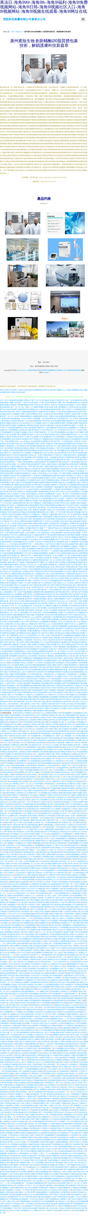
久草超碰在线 (19, 1085)
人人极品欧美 (20, 948)
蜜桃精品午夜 (65, 893)
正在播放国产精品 (68, 841)
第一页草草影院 (76, 603)
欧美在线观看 (75, 882)
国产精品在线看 (73, 797)
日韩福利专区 (52, 631)
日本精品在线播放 (13, 622)
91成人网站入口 (39, 984)
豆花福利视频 (49, 576)
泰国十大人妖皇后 (72, 1005)
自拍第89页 (74, 1096)
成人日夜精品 (28, 1096)
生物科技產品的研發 (35, 370)
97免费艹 (8, 551)
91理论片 (47, 574)
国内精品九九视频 (51, 939)
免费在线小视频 (38, 471)
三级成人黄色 (62, 952)
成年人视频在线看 (43, 905)
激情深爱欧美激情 (13, 546)
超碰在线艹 (63, 507)
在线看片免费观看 (32, 752)
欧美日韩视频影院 (17, 1057)
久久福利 (39, 564)
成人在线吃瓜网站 (62, 578)
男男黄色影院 (9, 800)
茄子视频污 (80, 432)
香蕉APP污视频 (37, 528)
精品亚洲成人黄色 (40, 1064)
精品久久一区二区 (42, 932)
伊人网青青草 (22, 498)
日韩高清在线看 (27, 1158)
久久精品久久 (74, 868)
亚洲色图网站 (13, 656)
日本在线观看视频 (72, 857)
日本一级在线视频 (9, 489)
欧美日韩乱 (83, 558)
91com (63, 583)
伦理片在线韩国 (66, 984)
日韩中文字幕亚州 (26, 891)
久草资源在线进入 (49, 784)
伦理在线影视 (26, 574)
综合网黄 (62, 562)
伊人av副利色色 (79, 861)
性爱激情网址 (40, 1037)
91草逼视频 (47, 660)
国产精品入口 (73, 1160)
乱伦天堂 (57, 640)
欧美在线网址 (14, 1165)
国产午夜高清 (36, 571)
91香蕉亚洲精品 (10, 548)
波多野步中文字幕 (52, 594)
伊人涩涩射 (25, 517)
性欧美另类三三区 (12, 1137)
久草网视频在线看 (21, 505)
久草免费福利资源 (12, 758)
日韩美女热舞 (11, 943)
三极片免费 (40, 747)
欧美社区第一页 (38, 612)
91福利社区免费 (19, 1055)
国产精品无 (78, 1190)
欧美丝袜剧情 (47, 761)
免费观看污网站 (38, 592)
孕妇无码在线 (28, 647)
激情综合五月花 (63, 1053)
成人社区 (30, 889)
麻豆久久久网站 (81, 1080)
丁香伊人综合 (59, 845)
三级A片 (23, 622)
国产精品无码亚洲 (10, 558)
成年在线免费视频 (40, 804)
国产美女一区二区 (66, 861)
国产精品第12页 (81, 571)
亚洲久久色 (19, 955)
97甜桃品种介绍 (5, 590)
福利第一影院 (68, 1190)
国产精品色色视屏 (30, 464)
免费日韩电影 (66, 446)
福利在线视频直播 (13, 418)
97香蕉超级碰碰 (30, 562)
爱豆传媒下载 (10, 642)
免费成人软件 (37, 539)
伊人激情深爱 (43, 1133)
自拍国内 (52, 1076)
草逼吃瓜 (11, 1126)
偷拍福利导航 (65, 1119)
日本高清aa (61, 907)
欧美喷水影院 (73, 464)
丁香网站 (83, 774)
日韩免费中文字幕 (35, 1053)
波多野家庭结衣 (12, 973)
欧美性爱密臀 (70, 596)
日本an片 (11, 893)
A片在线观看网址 (82, 752)
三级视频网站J (18, 640)
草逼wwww (46, 624)
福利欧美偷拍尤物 (57, 1032)
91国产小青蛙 (81, 482)
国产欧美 (9, 491)
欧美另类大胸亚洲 (66, 877)
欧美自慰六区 (16, 1156)
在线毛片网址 (45, 900)
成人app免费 (7, 1055)
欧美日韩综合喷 (80, 763)
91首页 (74, 802)
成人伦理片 (50, 1037)
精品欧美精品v (73, 626)
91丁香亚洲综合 (58, 761)
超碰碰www (49, 1197)
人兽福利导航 (8, 624)
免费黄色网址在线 (42, 512)
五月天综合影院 (24, 756)
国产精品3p (42, 601)
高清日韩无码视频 (14, 514)
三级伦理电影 (25, 758)
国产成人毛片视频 (7, 809)
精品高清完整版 (59, 752)
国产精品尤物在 (72, 510)
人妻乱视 (14, 453)
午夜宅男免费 (8, 448)
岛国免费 (21, 544)
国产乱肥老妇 (83, 592)
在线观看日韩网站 (15, 1023)
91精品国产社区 (77, 594)
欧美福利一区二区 (15, 898)
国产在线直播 (65, 580)
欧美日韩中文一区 (13, 478)
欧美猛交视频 (18, 450)
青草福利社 (44, 994)
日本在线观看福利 (34, 761)
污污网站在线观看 (65, 1041)
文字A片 (35, 813)
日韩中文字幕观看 (57, 405)
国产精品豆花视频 (42, 914)
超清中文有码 (65, 1035)
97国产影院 (52, 1096)
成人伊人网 (18, 822)
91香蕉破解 (64, 927)
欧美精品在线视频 (40, 946)
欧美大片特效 (20, 1119)
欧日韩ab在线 (66, 852)
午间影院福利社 (39, 779)
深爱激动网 (24, 884)
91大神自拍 (71, 407)
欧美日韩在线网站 (46, 978)
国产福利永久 (45, 405)
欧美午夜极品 (6, 423)
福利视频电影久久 (21, 578)
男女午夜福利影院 (29, 628)
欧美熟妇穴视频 (17, 576)
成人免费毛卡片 (72, 1137)
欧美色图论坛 (5, 466)
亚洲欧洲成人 (69, 441)
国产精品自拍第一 (49, 827)
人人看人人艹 (43, 1153)
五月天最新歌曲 (37, 1092)
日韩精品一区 (42, 957)
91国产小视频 (40, 619)
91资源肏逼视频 (72, 820)
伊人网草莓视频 (21, 966)
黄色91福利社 (69, 658)
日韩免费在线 (16, 991)
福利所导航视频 (48, 564)
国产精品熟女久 (19, 831)
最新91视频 (77, 793)
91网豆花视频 (66, 473)
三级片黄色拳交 (43, 774)
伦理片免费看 (14, 946)
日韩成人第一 (48, 943)
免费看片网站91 (82, 850)
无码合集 (20, 962)
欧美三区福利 (57, 1012)
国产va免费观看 (46, 494)
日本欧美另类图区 (66, 909)
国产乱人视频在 (34, 772)
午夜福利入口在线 (72, 939)
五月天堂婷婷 (28, 793)
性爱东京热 (70, 512)
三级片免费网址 (8, 843)
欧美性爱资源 (36, 1108)
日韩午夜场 (4, 574)
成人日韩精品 (43, 631)
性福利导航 (26, 1108)
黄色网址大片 (66, 923)
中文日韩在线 (54, 1119)
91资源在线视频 (7, 553)
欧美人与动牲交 (68, 825)
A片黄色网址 (72, 1064)
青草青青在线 (41, 852)
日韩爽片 (65, 729)
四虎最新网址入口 (24, 857)
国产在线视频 (33, 553)
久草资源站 (75, 1119)
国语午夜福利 (67, 875)
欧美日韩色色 (27, 754)
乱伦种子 (53, 400)
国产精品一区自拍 (31, 580)
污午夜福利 (63, 1160)
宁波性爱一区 (42, 898)
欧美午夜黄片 (20, 717)
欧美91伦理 (28, 955)
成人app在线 (55, 453)
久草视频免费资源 (29, 1044)
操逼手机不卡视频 (80, 1133)
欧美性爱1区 (57, 763)
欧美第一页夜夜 (48, 416)
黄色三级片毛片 (27, 503)
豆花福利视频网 (73, 843)
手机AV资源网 (32, 1025)
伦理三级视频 (45, 911)
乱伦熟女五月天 (81, 416)
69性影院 (56, 439)
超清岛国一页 (42, 895)
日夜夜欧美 (68, 501)
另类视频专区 (31, 948)
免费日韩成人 (14, 891)
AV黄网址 (58, 1039)
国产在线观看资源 (68, 457)
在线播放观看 (70, 562)
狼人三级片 (22, 672)
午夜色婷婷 (23, 816)
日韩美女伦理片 (70, 1128)
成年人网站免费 (78, 585)
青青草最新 (7, 957)
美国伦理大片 (61, 400)
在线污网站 (33, 781)
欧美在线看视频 (6, 1080)
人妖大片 (22, 635)
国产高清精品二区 (52, 412)
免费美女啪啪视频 (45, 1178)
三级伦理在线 (26, 1208)
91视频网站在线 (47, 439)
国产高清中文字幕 (14, 1115)
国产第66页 (50, 544)
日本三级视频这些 (24, 1071)
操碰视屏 (39, 446)
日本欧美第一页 (40, 610)
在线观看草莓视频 (7, 1076)
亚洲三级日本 (36, 847)
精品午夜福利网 (67, 617)
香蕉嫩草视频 (72, 921)
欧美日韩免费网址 (27, 727)
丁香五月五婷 (31, 1099)
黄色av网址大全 (5, 453)
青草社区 (76, 1041)
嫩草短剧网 (67, 1039)
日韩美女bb (18, 1003)
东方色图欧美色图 (7, 740)
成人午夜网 (63, 455)
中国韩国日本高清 (47, 441)
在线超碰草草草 (63, 768)
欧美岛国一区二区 (48, 560)
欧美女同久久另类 (42, 1115)
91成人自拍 (24, 786)
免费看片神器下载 (52, 998)
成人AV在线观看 (31, 656)
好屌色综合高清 (81, 847)
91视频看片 (58, 978)
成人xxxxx (65, 601)
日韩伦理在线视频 (32, 1083)
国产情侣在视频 (60, 1137)
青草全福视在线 (74, 487)
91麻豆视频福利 (63, 1101)
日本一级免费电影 (73, 1094)
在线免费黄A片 (72, 428)
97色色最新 (36, 857)
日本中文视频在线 (59, 587)
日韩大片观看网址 (36, 487)
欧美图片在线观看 (10, 405)
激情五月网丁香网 (53, 754)
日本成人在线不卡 (34, 870)
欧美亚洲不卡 (36, 1130)
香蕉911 (10, 414)
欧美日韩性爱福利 (57, 574)
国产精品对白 (47, 1151)
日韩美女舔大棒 (63, 936)
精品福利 (5, 606)
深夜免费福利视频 (65, 1146)
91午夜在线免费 (50, 535)
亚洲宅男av (82, 838)
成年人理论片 (73, 1067)
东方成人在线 (56, 498)
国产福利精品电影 (56, 975)
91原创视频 (19, 633)
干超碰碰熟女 (16, 1206)
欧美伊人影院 (54, 491)
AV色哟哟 (46, 537)
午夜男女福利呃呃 (18, 957)
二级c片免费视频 (57, 1048)
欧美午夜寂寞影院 (49, 519)
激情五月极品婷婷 (19, 409)
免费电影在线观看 (51, 482)
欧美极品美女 (48, 955)
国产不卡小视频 (37, 537)
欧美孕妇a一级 (25, 1092)
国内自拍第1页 (34, 1005)
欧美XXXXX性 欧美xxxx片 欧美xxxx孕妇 (48, 1190)
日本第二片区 (73, 651)
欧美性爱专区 (26, 1051)
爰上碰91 (76, 656)
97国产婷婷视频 (54, 738)
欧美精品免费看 (51, 863)
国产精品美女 (62, 827)
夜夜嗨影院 (41, 1101)
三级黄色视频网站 (62, 1140)
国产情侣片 (7, 658)
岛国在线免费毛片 (51, 973)
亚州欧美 (54, 886)
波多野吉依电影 (10, 464)
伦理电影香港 (48, 542)
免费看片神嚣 (36, 930)
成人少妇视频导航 (69, 482)
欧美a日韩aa (60, 946)
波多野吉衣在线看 (76, 768)
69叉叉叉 (3, 663)
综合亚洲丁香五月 (77, 996)
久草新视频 (64, 1110)
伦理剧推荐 (70, 587)
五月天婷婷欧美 (30, 480)
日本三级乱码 (6, 852)
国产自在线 (80, 542)
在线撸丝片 (54, 485)
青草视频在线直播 (58, 1030)
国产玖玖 (77, 644)
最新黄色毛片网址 (11, 1167)
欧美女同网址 (71, 740)
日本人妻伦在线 (24, 987)
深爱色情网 (58, 806)
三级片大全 (60, 779)
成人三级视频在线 (37, 574)
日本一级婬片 (25, 407)
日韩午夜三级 (82, 1185)
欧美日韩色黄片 (77, 443)
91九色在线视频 (13, 587)
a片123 (47, 580)
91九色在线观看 (78, 608)
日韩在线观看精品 (69, 548)
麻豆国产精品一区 (77, 989)
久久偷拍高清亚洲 (37, 535)
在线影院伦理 (38, 831)
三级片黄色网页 (8, 1119)
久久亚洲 (60, 1023)
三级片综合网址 (18, 1048)
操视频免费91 (82, 455)
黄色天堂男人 (72, 455)
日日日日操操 (39, 1160)
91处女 (14, 498)
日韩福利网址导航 (65, 594)
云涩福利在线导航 (68, 496)
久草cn (55, 1151)
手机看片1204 (25, 478)
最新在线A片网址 (26, 519)
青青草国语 (31, 742)
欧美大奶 (29, 717)
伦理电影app (14, 1135)
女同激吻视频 (45, 475)
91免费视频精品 (37, 658)
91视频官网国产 (25, 546)
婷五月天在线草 (22, 1005)
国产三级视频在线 (25, 658)
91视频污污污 (62, 612)
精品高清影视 (83, 921)
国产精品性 (45, 400)
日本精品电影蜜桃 (65, 1151)
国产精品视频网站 (65, 713)
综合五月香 (47, 453)
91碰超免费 (4, 656)
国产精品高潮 (56, 905)
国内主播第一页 (78, 533)
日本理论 (11, 619)
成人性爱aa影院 (56, 443)
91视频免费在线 (19, 651)
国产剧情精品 (31, 409)
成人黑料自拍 (57, 567)
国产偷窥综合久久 (43, 948)
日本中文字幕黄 (71, 829)
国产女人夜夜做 (43, 583)
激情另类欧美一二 (43, 590)
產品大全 (19, 32)
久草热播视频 (47, 736)
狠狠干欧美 (39, 526)
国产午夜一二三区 (58, 820)
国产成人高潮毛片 (38, 1199)
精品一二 (71, 943)
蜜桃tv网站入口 (40, 544)
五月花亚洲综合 (31, 507)
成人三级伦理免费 (42, 409)
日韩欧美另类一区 (21, 893)
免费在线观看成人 (35, 1046)
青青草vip (44, 936)
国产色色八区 (11, 1000)
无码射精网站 (5, 482)
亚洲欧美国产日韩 (21, 669)
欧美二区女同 (62, 631)
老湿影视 (37, 1140)
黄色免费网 (59, 770)
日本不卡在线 (14, 1210)
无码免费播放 (6, 984)
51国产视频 (18, 1044)
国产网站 (65, 487)
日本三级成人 (70, 761)
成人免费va (29, 790)
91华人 (67, 466)
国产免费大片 (83, 651)
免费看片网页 (80, 834)
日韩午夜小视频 (66, 1156)
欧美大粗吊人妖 (74, 622)
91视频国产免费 (26, 1137)
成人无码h (41, 863)
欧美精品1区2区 (65, 747)
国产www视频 (44, 606)
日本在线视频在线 (24, 939)
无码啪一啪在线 (58, 971)
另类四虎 (8, 437)
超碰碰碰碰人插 (38, 843)
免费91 (58, 471)
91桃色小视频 (51, 665)
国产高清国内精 (44, 733)
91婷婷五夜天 (24, 1135)
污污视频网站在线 (24, 1146)
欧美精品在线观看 (69, 978)
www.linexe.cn (22, 370)
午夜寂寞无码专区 (22, 1149)
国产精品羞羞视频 (44, 763)
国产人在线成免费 (9, 428)
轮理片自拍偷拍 (59, 576)
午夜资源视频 (64, 1174)
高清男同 (29, 672)
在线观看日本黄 (5, 555)
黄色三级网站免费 (48, 854)
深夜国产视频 (26, 653)
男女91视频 (59, 569)
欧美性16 (63, 503)
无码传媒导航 (16, 571)
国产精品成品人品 (50, 1092)
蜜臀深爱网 (12, 761)
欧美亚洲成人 (66, 802)
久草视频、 (4, 1135)
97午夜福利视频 (74, 462)
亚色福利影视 (43, 893)
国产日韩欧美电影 (46, 455)
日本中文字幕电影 (60, 959)
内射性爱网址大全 (26, 612)
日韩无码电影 (81, 1060)
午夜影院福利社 (5, 1048)
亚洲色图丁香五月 (64, 804)
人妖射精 (21, 430)
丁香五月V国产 (28, 576)
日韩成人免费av (51, 950)
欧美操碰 (82, 626)
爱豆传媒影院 (71, 1185)
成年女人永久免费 (49, 1053)
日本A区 (72, 1051)
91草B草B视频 (40, 448)
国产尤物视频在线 (67, 635)
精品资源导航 (13, 752)
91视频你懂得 (17, 503)
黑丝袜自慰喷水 (24, 608)
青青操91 (31, 663)
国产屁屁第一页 (5, 560)
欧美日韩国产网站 (63, 1183)
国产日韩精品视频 (54, 788)
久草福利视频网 (5, 432)
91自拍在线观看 (15, 421)
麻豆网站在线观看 (74, 535)
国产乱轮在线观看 (67, 738)
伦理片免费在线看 (26, 1014)
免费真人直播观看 (15, 1096)
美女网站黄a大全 (65, 1153)
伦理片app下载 (20, 443)
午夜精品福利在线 (76, 1174)
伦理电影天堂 (52, 749)
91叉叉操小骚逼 (19, 624)
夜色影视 (25, 911)
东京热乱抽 (41, 731)
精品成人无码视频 (16, 628)
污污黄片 (78, 786)
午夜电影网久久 (10, 446)
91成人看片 (46, 1108)
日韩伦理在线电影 (78, 1089)
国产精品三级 (31, 996)
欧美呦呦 (9, 1041)
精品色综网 (71, 950)
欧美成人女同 (70, 1083)
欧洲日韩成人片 (56, 902)
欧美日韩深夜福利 (71, 779)
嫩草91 (41, 825)
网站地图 (22, 392)
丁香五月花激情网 (80, 560)
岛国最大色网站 (70, 633)
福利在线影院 (33, 1117)
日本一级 (16, 592)
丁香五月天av (37, 640)
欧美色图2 (75, 866)
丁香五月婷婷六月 (55, 966)
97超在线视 (54, 626)
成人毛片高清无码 (65, 1069)
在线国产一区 (64, 1121)
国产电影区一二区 (32, 850)
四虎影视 (5, 480)
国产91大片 (38, 1087)
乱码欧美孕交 (54, 507)
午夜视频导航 (36, 736)
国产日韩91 (83, 430)
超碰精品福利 (32, 1133)
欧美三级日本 (51, 578)
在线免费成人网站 (26, 946)
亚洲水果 (38, 1012)
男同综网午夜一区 (66, 727)
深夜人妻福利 (32, 875)
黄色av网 (48, 548)
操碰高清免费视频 (52, 469)
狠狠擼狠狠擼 (41, 665)
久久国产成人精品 (37, 530)
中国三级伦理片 (15, 964)
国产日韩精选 (5, 724)
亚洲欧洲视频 (68, 1046)
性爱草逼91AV (27, 560)
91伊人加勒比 (22, 548)
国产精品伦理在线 (71, 845)
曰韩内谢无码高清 (71, 1044)
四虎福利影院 (44, 1188)
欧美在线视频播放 (50, 612)
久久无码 (10, 647)
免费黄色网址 (50, 628)
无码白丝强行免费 (51, 615)
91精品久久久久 (30, 895)
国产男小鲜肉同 (78, 453)
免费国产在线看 (82, 569)
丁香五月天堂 (26, 402)
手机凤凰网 (41, 968)
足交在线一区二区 (9, 818)
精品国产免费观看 (33, 521)
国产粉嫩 (53, 606)
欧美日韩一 (78, 745)
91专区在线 (30, 526)
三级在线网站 (38, 1019)
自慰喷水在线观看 (11, 909)
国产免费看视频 (38, 567)
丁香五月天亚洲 (63, 622)
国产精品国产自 (82, 715)
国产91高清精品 (59, 418)
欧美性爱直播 (11, 941)
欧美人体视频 (40, 727)
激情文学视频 (37, 1071)
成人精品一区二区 (70, 459)
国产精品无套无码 (66, 585)
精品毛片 (79, 574)
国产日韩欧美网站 (68, 567)
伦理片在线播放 (19, 1083)
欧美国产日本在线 (77, 1206)
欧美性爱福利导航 (63, 731)
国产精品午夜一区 (49, 430)
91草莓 (47, 644)
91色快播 (33, 478)
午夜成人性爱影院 (65, 1208)
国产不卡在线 (25, 437)
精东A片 (24, 870)
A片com (42, 642)
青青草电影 (41, 877)
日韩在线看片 (78, 1124)
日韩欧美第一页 (75, 1071)
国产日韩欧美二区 (11, 873)
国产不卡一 (38, 955)
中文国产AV (45, 964)
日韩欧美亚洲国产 (51, 713)
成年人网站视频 (18, 610)
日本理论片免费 (58, 786)
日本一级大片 (5, 400)
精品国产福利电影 (46, 1185)
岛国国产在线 (68, 624)
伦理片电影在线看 (72, 907)
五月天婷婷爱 (26, 537)
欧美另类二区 (45, 1069)
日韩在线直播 (70, 847)
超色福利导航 (51, 731)
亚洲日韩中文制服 (11, 1110)
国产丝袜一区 (82, 450)
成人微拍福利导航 (8, 669)
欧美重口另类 (14, 1092)
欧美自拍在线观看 (18, 765)
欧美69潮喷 (11, 443)
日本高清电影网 (25, 482)
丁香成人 (80, 1048)
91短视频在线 (48, 663)
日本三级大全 (31, 564)
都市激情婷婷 (47, 496)
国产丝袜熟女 (68, 1130)
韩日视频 (10, 533)
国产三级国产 (48, 526)
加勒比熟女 (50, 425)
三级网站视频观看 (61, 1142)
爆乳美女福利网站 (68, 1007)
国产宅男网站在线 (77, 1003)
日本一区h (22, 1167)
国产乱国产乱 (71, 1037)
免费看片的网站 (42, 720)
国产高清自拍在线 (12, 859)
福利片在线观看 (81, 407)
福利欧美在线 (79, 615)
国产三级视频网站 (12, 820)
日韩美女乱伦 (9, 806)
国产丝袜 (72, 1199)
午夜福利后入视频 (45, 795)
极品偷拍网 (64, 1108)
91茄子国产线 (22, 905)
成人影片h (66, 494)
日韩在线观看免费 (43, 1048)
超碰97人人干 (22, 829)
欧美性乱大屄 (43, 781)
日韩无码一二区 (61, 957)
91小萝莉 (28, 843)
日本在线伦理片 (81, 825)
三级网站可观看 (44, 1057)
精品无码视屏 (33, 1178)
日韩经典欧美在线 (43, 1055)
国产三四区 (19, 770)
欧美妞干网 (29, 1160)
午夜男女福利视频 (27, 879)
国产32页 (47, 1169)
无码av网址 (33, 795)
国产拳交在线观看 (11, 781)
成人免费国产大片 (61, 555)
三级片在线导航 (24, 973)
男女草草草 (32, 1192)
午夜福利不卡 (13, 959)
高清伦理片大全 (64, 962)
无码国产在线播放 (18, 1121)
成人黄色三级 (60, 1037)
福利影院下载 (74, 1053)
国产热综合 (11, 505)
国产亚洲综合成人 (55, 1172)
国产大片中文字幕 (78, 501)
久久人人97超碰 (56, 1046)
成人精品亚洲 (56, 802)
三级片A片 (71, 1087)
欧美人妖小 (18, 968)
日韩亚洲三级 (13, 736)
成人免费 (56, 542)
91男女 (69, 453)
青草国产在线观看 (12, 1078)
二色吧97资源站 (48, 466)
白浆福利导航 (78, 811)
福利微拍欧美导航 (80, 877)
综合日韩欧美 (16, 439)
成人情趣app (26, 921)
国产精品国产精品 (6, 850)
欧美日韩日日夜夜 (29, 774)
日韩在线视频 (47, 1030)
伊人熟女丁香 (49, 1149)
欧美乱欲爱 (53, 1204)
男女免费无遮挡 (82, 806)
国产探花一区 (70, 724)
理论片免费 (63, 1067)
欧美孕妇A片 (56, 811)
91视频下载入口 (34, 829)
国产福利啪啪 (48, 480)
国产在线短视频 (66, 640)
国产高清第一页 (20, 583)
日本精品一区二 (39, 822)
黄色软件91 (65, 517)
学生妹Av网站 (48, 407)
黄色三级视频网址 (64, 925)
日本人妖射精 (59, 530)
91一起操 (54, 1057)
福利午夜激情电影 (7, 717)
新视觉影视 (60, 519)
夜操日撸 (57, 1158)
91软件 (84, 831)
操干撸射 (12, 1005)
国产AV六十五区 (52, 1146)
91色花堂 (21, 994)
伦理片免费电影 (79, 987)
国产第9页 (66, 564)
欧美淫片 (29, 1181)
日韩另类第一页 (69, 1016)
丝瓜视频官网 (35, 1000)
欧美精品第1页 (54, 1133)
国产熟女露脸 (67, 811)
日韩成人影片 (51, 510)
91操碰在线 (41, 412)
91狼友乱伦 (46, 1130)
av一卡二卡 (47, 786)
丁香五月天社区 (74, 1142)
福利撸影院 (41, 478)
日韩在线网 (80, 526)
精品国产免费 (68, 932)
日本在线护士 (72, 507)
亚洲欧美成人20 (21, 763)
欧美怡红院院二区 (79, 437)
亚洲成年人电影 (77, 1014)
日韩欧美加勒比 (76, 962)
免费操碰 (52, 868)
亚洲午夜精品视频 (56, 571)
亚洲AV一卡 (47, 551)
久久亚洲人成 (23, 494)
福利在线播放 (25, 975)
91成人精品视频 (60, 416)
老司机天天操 (73, 790)
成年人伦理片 (46, 635)
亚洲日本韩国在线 (26, 1030)
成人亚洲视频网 (13, 779)
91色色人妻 (37, 496)
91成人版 (32, 1076)
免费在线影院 (29, 610)
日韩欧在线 (8, 866)
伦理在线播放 (83, 418)
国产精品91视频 (28, 615)
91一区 (24, 619)
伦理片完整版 (44, 505)
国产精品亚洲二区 (71, 900)
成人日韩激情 (23, 1053)
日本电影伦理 (26, 571)
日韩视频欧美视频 (29, 927)
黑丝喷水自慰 (81, 918)
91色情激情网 (36, 441)
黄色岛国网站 (10, 441)
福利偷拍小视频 (7, 402)
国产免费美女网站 (77, 886)
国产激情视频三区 (26, 596)
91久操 (27, 489)
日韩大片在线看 (12, 494)
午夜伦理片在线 (19, 777)
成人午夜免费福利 (12, 1199)
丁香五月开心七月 (14, 914)
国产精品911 (4, 877)
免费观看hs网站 (72, 1030)
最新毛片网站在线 (56, 914)
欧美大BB (40, 480)
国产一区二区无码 (14, 930)
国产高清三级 (79, 1172)
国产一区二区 (15, 407)
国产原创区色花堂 (60, 428)
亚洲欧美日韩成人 (32, 1176)
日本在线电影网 (48, 870)
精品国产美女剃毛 (39, 425)
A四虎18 (34, 724)
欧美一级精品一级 (63, 765)
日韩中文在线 (5, 457)
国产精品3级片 (10, 412)
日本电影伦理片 (53, 523)
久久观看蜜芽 (34, 884)
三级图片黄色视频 (76, 1055)
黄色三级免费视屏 (20, 1039)
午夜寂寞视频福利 (61, 1135)
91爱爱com (17, 517)
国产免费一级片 (60, 402)
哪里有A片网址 (80, 583)
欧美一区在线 (13, 480)
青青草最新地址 (16, 813)
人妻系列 (81, 469)
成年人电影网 (67, 898)
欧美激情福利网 (27, 660)
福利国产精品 (17, 927)
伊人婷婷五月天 (27, 740)
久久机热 (56, 455)
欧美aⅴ (73, 731)
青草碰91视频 (30, 1174)
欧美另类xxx (10, 1142)
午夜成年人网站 (25, 644)
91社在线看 (72, 606)
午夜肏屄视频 (68, 914)
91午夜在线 (29, 651)
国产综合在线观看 (48, 402)
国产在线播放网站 (6, 501)
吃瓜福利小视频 (50, 471)
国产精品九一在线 (43, 1044)
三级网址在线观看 (80, 914)
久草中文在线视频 (76, 772)
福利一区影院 (35, 1135)
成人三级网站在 (42, 514)
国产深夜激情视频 (33, 936)
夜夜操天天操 (14, 1030)
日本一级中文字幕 (22, 1151)
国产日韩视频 (23, 959)
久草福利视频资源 (38, 1121)
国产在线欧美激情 (61, 1197)
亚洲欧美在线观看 (21, 473)
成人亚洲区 (56, 503)
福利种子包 (61, 1076)
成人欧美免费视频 (53, 1181)
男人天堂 (41, 580)
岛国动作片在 (26, 551)
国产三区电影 (18, 626)
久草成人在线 (33, 971)
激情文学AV (16, 1103)
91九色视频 (34, 437)
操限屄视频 (80, 873)
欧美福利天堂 (13, 939)
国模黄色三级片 (50, 907)
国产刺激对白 (56, 667)
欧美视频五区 (16, 1108)
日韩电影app (18, 982)
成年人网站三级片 (9, 1201)
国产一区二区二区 (10, 416)
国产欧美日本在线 (61, 1149)
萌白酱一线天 (8, 601)
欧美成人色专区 (13, 884)
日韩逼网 (23, 434)
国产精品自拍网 (78, 777)
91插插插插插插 (17, 768)
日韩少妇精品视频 (49, 756)
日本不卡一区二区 (32, 1185)
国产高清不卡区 (12, 720)
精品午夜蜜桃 (64, 1055)
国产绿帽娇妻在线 (27, 923)
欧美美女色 (77, 879)
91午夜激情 (77, 984)
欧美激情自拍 (46, 811)
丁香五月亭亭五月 (17, 749)
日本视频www (16, 834)
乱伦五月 (34, 608)
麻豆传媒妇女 (57, 1124)
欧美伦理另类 (46, 667)
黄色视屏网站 (37, 519)
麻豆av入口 (41, 768)
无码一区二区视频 (66, 968)
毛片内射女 (33, 590)
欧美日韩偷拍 (48, 959)
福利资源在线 (65, 439)
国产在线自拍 (21, 1067)
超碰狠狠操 (31, 747)
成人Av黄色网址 (38, 729)
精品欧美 (21, 656)
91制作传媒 (64, 521)
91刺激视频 (35, 653)
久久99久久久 (56, 1117)
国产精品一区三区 (19, 742)
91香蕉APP (27, 400)
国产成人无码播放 (44, 1067)
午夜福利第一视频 (63, 742)
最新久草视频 (77, 795)
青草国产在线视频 (66, 423)
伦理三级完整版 (43, 777)
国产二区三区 (36, 400)
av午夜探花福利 (69, 574)
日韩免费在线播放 (81, 1078)
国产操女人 (74, 517)
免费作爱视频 (47, 930)
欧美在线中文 (61, 891)
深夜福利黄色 (63, 717)
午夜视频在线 (65, 754)
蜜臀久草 (34, 820)
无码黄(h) (68, 1032)
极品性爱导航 (55, 475)
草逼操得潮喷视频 (26, 1089)
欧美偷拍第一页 (25, 1199)
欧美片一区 (21, 1190)
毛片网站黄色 (13, 672)
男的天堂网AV (61, 510)
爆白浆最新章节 (55, 841)
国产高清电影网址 (55, 994)
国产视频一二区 (10, 1117)
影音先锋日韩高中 (35, 943)
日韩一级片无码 (8, 948)
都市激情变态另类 (48, 569)
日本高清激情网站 (65, 859)
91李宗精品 (15, 608)
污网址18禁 (78, 658)
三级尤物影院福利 (65, 836)
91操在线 (63, 1087)
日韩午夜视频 (21, 788)
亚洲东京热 (16, 437)
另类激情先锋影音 (39, 1103)
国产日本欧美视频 (11, 987)
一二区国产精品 (16, 877)
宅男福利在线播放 (39, 596)
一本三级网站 (40, 991)
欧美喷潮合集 (62, 784)
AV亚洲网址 (83, 505)
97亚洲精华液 (78, 409)
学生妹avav (68, 530)
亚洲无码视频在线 (18, 542)
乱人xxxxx (31, 617)
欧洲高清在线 (39, 790)
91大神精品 (69, 437)
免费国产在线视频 (29, 898)
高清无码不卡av (38, 713)
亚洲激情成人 (66, 809)
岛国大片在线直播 (24, 811)
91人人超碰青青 (79, 624)
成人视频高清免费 (14, 574)
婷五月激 (78, 1112)
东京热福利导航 (63, 1071)
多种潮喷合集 (53, 1165)
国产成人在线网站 (24, 453)
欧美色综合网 (77, 412)
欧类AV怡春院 (28, 984)
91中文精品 (61, 950)
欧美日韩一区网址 (34, 854)
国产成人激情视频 (70, 485)
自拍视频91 (25, 459)
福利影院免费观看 (29, 877)
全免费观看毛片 (8, 1012)
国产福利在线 (48, 446)
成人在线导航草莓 (53, 852)
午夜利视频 (63, 921)
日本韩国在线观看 (29, 1101)
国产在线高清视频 (51, 1160)
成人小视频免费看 (47, 829)
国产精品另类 (48, 658)
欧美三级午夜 (74, 863)
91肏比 (11, 626)
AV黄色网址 (8, 1105)
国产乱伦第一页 (76, 1035)
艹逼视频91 (19, 1012)
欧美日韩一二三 (8, 955)
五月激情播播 (45, 987)
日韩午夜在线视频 (65, 889)
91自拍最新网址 (75, 439)
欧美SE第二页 (23, 590)
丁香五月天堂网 (77, 765)
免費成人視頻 (14, 1073)
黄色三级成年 (16, 537)
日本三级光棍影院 (58, 437)
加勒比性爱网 (54, 423)
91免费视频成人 (68, 834)
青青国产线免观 (27, 1156)
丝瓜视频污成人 (55, 644)
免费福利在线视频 (31, 989)
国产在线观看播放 (29, 925)
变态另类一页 (70, 873)
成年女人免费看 (56, 1060)
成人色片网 (39, 962)
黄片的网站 (68, 800)
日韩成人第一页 (33, 455)
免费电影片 (38, 503)
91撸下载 (29, 831)
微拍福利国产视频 (34, 428)
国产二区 (48, 909)
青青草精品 (10, 1192)
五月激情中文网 (30, 1048)
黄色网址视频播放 (49, 539)
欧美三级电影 (41, 628)
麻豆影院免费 (67, 637)
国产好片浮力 (20, 489)
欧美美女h (16, 727)
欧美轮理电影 (16, 916)
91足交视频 (4, 891)
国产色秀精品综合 (71, 971)
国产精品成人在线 (37, 489)
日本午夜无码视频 (32, 900)
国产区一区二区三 (26, 784)
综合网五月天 (61, 478)
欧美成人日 (16, 841)
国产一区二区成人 (17, 861)
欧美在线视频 (31, 512)
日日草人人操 (49, 838)
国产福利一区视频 (71, 946)
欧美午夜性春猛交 (12, 836)
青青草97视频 (39, 950)
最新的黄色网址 (19, 900)
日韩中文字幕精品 (66, 781)
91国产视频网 (16, 560)
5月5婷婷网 (45, 772)
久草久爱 (72, 1062)
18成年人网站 (15, 482)
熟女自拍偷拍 (69, 544)
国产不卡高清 (44, 521)
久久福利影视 (8, 980)
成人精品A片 (61, 854)
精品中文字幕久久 (56, 777)
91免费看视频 (57, 617)
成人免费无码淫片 (49, 1206)
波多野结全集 (57, 1178)
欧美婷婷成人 (22, 1117)
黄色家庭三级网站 (41, 1126)
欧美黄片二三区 (74, 1197)
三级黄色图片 (47, 617)
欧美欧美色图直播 (7, 772)
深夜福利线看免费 (37, 907)
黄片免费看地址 (44, 1117)
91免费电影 (53, 1126)
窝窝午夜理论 (28, 594)
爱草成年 (61, 873)
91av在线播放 (54, 521)
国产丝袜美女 (21, 446)
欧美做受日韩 (41, 450)
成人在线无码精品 (28, 934)
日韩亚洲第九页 (61, 818)
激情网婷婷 (14, 635)
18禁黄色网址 (54, 1192)
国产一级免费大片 (68, 498)
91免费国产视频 (18, 989)
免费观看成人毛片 (70, 1115)
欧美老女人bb (46, 473)
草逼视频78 (78, 512)
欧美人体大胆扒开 (51, 836)
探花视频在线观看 (52, 984)
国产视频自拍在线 (29, 1010)
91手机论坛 (37, 647)
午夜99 (68, 599)
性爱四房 (55, 1067)
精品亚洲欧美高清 (17, 1188)
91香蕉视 (3, 418)
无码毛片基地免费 (29, 968)
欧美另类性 (18, 804)
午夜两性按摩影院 (14, 1128)
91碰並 (65, 1062)
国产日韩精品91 (35, 439)
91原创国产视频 (22, 469)
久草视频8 (28, 528)
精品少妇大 (4, 1096)
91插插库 (67, 414)
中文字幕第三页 (78, 475)
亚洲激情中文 (14, 722)
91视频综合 (19, 843)
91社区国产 (17, 402)
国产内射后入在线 (30, 626)
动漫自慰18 (42, 875)
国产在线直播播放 (32, 994)
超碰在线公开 (72, 612)
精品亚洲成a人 (79, 617)
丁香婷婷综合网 (10, 847)
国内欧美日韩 (20, 806)
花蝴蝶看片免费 (18, 414)
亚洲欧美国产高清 (57, 916)
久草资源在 (22, 564)
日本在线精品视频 (28, 914)
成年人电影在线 (39, 740)
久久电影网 (32, 720)
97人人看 (15, 658)
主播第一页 (53, 512)
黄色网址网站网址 (43, 626)
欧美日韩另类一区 (71, 1073)
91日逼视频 (75, 599)
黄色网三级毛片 (48, 637)
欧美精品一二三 (24, 1169)
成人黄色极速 (26, 1206)
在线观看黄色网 (60, 656)
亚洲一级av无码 (75, 1162)
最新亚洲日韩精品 (19, 512)
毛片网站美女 (72, 649)
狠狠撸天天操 (38, 770)
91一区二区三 (76, 1183)
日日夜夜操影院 (69, 1012)
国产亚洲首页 (64, 822)
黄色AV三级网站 (34, 1039)
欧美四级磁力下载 (73, 1000)
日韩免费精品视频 (59, 653)
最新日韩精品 (52, 464)
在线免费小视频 (57, 551)
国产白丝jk (67, 777)
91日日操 (28, 729)
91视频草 (13, 745)
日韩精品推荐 (20, 580)
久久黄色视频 (53, 1153)
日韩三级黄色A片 (19, 491)
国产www (37, 635)
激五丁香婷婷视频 (69, 966)
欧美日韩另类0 (60, 466)
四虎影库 (12, 889)
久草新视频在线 (44, 1025)
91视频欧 (25, 1128)
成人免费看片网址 (69, 930)
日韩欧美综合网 (57, 1169)
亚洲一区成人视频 (30, 510)
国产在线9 (41, 469)
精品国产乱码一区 (38, 745)
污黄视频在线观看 (56, 1115)
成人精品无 (31, 619)
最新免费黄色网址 (42, 1194)
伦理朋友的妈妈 (65, 553)
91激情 (58, 665)
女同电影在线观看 (77, 669)
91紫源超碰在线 (46, 1000)
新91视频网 (51, 462)
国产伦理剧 (55, 585)
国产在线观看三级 (60, 955)
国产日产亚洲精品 (67, 471)
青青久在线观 (77, 1039)
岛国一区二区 (17, 551)
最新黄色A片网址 (39, 717)
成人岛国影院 (74, 578)
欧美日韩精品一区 (57, 847)
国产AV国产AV (67, 409)
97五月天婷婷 (71, 526)
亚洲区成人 (9, 631)
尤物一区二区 (11, 1032)
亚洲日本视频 (18, 501)
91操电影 (18, 619)
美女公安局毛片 (67, 987)
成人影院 (52, 800)
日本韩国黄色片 (63, 882)
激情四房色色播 (64, 1204)
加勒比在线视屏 (28, 603)
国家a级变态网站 (9, 793)
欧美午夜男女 (75, 1101)
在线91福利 (11, 788)
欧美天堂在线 (5, 916)
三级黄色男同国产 (69, 994)
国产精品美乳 (71, 480)
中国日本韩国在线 (79, 1153)
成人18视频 (29, 624)
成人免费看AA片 (9, 1067)
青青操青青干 (73, 665)
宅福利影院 (12, 1153)
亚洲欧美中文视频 (61, 672)
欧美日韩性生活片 (44, 585)
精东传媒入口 (31, 434)
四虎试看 (63, 453)
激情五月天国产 (51, 478)
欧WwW (76, 836)
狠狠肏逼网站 (35, 916)
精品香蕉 (28, 485)
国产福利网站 (25, 820)
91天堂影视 (29, 635)
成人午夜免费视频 (11, 430)
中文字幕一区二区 (40, 1014)
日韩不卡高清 (52, 717)
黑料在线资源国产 (26, 779)
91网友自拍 (44, 1144)
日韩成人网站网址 (6, 1039)
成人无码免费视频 (81, 1167)
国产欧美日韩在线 (59, 526)
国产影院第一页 (43, 507)
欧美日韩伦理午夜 (79, 653)
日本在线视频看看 (48, 1201)
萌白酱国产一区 (74, 425)
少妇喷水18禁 (60, 560)
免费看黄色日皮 (24, 909)
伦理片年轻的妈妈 (56, 1167)
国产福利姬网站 (54, 923)
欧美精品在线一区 (49, 952)
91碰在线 (58, 425)
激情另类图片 (10, 473)
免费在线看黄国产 (26, 950)
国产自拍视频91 (64, 886)
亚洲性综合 (67, 866)
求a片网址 (34, 485)
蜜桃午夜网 (14, 564)
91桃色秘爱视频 (52, 822)
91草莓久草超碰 (45, 443)
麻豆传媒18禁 (39, 1197)
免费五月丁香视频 (17, 562)
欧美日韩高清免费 (13, 596)
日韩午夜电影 (8, 831)
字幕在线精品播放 (69, 569)
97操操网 (31, 1126)
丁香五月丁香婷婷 (78, 640)
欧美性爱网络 (44, 1110)
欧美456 (21, 1176)
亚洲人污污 (26, 930)
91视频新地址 (47, 647)
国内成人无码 (19, 932)
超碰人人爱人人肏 (9, 962)
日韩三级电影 (5, 1101)
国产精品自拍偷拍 (12, 569)
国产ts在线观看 (51, 610)
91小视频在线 (39, 889)
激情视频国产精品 (32, 443)
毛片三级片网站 (12, 854)
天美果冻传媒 (25, 530)
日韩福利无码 (69, 628)
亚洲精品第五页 (61, 535)
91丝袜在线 (68, 608)
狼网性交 (21, 1099)
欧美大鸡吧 (38, 624)
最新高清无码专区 (12, 1007)
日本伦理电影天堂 (39, 749)
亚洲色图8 (77, 1025)
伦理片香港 (71, 642)
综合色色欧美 (41, 742)
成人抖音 (69, 656)
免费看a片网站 (11, 857)
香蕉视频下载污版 (46, 599)
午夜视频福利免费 (67, 660)
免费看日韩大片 (77, 1028)
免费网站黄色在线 (24, 535)
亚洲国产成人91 (82, 740)
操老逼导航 (70, 1078)
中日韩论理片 (37, 1206)
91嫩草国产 (15, 644)
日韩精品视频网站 (32, 1069)
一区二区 (69, 1092)
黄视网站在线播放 (55, 505)
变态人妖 (31, 966)
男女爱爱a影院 (34, 1128)
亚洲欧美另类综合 (14, 934)
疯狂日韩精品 (26, 827)
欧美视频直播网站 (62, 1051)
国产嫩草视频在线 (80, 660)
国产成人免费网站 (40, 1089)
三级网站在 (7, 1121)
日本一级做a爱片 (39, 754)
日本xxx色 (76, 1146)
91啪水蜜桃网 (70, 647)
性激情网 (35, 1078)
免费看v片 (64, 1199)
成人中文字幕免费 (6, 610)
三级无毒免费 (52, 608)
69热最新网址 (39, 615)
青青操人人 (63, 1165)
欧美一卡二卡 (9, 996)
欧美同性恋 (23, 720)
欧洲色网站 (76, 1126)
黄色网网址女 (76, 491)
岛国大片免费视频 (34, 418)
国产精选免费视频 (16, 615)
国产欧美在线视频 (65, 412)
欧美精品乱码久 (60, 1094)
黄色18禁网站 (7, 542)
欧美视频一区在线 (29, 1023)
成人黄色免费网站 (52, 1035)
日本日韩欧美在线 (26, 637)
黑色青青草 (21, 1181)
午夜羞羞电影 (23, 795)
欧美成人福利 (30, 800)
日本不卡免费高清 (41, 966)
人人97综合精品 (12, 544)
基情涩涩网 (77, 514)
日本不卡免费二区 (22, 1142)
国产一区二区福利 (71, 418)
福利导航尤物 (39, 722)
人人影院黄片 (69, 770)
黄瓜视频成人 (64, 523)
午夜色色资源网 (55, 934)
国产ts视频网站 (51, 546)
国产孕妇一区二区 (64, 1126)
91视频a (63, 1103)
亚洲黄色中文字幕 (59, 813)
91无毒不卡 (46, 941)
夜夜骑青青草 (38, 421)
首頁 (13, 32)
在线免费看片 (8, 592)
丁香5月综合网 (7, 517)
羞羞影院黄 (78, 998)
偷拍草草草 (29, 599)
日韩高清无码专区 (6, 879)
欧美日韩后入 (54, 927)
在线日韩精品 (41, 980)
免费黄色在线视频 (8, 633)
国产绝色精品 (79, 528)
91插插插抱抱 (6, 886)
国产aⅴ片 (17, 879)
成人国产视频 (53, 1041)
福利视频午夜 (66, 1158)
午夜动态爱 (16, 923)
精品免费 (23, 971)
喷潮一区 (33, 558)
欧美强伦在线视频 (29, 768)
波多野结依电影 (10, 425)
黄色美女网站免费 (41, 1204)
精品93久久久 (49, 530)
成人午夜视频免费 (14, 660)
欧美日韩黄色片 (82, 606)
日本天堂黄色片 (21, 1126)
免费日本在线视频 (51, 722)
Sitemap (46, 372)
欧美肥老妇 (11, 603)
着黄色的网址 (70, 786)
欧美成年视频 (78, 667)
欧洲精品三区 (73, 952)
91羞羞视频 (57, 487)
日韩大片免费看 (80, 1046)
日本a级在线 (41, 656)
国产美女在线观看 (9, 1172)
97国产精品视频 (25, 457)
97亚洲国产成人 (69, 1178)
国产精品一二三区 (25, 918)
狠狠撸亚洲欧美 (31, 412)
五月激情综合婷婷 (29, 1041)
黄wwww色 (40, 434)
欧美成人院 (70, 752)
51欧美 (45, 457)
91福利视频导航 (62, 464)
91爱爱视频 (83, 464)
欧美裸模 (65, 425)
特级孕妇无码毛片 (56, 1128)
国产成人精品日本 (81, 587)
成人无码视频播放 (52, 968)
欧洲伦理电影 (28, 998)
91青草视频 (38, 784)
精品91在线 (46, 802)
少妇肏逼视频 (16, 1183)
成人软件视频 (11, 526)
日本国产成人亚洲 (6, 1003)
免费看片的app (35, 868)
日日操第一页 (56, 473)
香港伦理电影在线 (51, 434)
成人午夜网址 (54, 558)
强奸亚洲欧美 (11, 1162)
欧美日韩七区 (50, 1162)
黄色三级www (72, 1103)
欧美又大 (30, 475)
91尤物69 (24, 523)
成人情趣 (7, 895)
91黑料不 (51, 633)
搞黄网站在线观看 (70, 551)
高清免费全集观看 (43, 996)
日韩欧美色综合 (75, 590)
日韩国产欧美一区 (52, 877)
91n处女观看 (57, 1210)
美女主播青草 (71, 478)
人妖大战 (39, 1028)
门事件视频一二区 (6, 900)
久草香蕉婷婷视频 (67, 1181)
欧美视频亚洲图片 (9, 1019)
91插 (86, 608)
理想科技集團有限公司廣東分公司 (24, 19)
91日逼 (54, 647)
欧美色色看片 (16, 870)
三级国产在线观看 (15, 774)
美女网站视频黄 (33, 642)
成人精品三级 (60, 740)
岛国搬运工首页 (54, 553)
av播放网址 (24, 1073)
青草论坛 (32, 882)
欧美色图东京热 (33, 809)
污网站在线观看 (56, 1025)
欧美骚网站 (53, 622)
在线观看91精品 (67, 667)
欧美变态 (46, 861)
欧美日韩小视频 (29, 633)
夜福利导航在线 (40, 1080)
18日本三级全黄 (48, 640)
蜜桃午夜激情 (33, 523)
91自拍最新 (47, 1012)
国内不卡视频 (69, 1167)
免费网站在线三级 (49, 1028)
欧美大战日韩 (43, 982)
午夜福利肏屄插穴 (29, 852)
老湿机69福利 (49, 818)
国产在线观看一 (71, 1057)
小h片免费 (20, 464)
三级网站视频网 (32, 631)
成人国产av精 (52, 804)
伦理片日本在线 (39, 998)
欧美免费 (51, 1064)
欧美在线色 (51, 742)
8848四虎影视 (5, 921)
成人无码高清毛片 (44, 533)
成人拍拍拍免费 (16, 487)
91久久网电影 (55, 809)
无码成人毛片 (60, 758)
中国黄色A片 (7, 1025)
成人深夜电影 (28, 425)
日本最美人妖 (6, 923)
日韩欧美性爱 (45, 809)
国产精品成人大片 (17, 1160)
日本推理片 (19, 567)
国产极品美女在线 (73, 891)
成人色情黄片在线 (73, 503)
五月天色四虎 (78, 1092)
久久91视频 (26, 1094)
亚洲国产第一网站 (17, 555)
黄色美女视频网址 (77, 1019)
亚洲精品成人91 (33, 1167)
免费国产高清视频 (37, 644)
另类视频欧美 (55, 580)
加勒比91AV (6, 665)
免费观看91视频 (57, 911)
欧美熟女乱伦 (16, 1158)
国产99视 (48, 729)
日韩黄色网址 (39, 576)
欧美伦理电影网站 (8, 462)
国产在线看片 (30, 932)
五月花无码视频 (64, 558)
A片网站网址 (63, 619)
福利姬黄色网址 (44, 491)
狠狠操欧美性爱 (68, 528)
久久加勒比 (78, 968)
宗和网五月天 (26, 514)
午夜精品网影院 (33, 505)
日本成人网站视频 (63, 749)
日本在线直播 (62, 790)
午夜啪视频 (61, 647)
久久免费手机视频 (37, 407)
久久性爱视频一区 (68, 736)
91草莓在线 (16, 1204)
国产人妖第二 (57, 494)
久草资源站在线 (78, 1158)
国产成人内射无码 (6, 409)
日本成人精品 (9, 770)
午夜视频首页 (25, 1210)
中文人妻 (20, 902)
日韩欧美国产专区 (23, 818)
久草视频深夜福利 (39, 594)
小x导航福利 (73, 1135)
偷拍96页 (40, 925)
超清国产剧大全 (15, 471)
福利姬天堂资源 (41, 738)
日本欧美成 (56, 795)
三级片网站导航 (78, 923)
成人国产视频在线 (52, 1156)
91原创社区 (39, 542)
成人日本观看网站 (56, 932)
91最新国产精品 (19, 496)
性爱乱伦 (53, 1188)
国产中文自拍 (23, 1046)
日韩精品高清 (40, 548)
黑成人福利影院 (80, 1110)
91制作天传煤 (81, 1051)
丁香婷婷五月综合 (19, 507)
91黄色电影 (19, 510)
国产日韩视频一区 (81, 884)
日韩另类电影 (80, 724)
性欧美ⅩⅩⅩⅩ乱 (17, 423)
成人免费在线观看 (68, 1117)
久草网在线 (39, 459)
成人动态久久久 (38, 1062)
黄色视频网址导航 (35, 517)
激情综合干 (5, 1169)
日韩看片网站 (60, 816)
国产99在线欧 (39, 836)
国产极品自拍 (60, 633)
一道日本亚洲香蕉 (47, 418)
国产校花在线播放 (77, 1210)
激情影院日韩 (62, 615)
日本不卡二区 (74, 430)
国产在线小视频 (55, 583)
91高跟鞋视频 (28, 804)
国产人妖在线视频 (18, 978)
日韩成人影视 (76, 446)
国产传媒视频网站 (26, 592)
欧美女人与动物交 (44, 414)
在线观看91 (70, 918)
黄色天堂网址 (39, 1085)
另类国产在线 (59, 544)
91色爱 (80, 601)
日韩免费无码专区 (14, 911)
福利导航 (11, 528)
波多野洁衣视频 (80, 457)
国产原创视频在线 (61, 450)
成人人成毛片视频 (53, 1103)
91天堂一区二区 (14, 606)
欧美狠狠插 (31, 548)
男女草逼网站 (16, 921)
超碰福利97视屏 (79, 635)
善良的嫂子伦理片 (62, 1162)
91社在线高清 (79, 471)
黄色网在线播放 (7, 651)
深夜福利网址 (47, 501)
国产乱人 (81, 517)
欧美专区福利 (75, 927)
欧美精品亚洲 (44, 1060)
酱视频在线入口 (70, 1023)
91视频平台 (64, 991)
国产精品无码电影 (57, 414)
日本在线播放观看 (28, 1028)
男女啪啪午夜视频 (37, 482)
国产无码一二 (30, 544)
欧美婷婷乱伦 (5, 1156)
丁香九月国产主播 (21, 642)
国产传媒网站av (40, 765)
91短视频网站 (44, 622)
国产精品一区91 (73, 631)
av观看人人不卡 (42, 1076)
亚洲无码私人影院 (38, 1146)
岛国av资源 (72, 521)
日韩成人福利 (77, 809)
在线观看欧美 (78, 713)
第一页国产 (56, 736)
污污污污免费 (33, 578)
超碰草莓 (25, 882)
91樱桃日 (84, 1094)
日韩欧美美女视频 (72, 576)
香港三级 (29, 1190)
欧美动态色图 (5, 827)
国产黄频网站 (30, 1012)
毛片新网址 (26, 964)
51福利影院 (28, 640)
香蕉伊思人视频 (49, 918)
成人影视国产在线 (36, 501)
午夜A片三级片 (15, 530)
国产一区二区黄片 (23, 558)
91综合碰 (50, 601)
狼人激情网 (63, 642)
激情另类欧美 (56, 987)
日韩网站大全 (5, 1053)
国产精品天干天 (37, 430)
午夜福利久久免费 (75, 1149)
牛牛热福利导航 (78, 905)
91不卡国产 (52, 1014)
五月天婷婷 (38, 663)
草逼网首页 (25, 439)
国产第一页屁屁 (75, 1108)
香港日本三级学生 (54, 898)
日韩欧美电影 (20, 996)
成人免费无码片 (67, 1144)
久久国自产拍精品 (78, 489)
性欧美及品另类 (62, 868)
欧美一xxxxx (19, 441)
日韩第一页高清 (51, 882)
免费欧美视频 (37, 560)
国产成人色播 (16, 724)
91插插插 (15, 590)
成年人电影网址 (50, 790)
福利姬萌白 (66, 996)
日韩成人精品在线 (55, 1016)
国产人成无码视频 (47, 428)
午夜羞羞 (74, 1188)
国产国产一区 (59, 441)
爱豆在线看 (80, 523)
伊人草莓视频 (13, 1144)
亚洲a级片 (49, 845)
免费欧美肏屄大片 (42, 841)
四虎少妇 (28, 749)
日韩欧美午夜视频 (14, 1094)
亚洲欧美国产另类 (35, 667)
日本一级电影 (81, 548)
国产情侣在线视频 (69, 806)
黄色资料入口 (37, 637)
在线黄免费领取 (18, 895)
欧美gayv (27, 441)
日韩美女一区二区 (80, 980)
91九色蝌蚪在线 (12, 816)
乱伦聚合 (71, 1201)
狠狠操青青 (55, 1003)
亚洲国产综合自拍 (36, 1149)
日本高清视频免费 (81, 1201)
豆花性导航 (63, 1085)
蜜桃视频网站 (18, 553)
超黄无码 (39, 617)
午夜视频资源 (16, 827)
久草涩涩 (16, 519)
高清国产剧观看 (19, 533)
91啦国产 (46, 1046)
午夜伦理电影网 (66, 489)
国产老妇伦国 (32, 1067)
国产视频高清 (72, 450)
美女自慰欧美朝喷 (14, 1087)
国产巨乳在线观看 (63, 448)
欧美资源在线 (53, 859)
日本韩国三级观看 (60, 1021)
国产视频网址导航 (23, 1162)
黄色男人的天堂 (29, 1194)
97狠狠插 (36, 599)
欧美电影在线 (80, 562)
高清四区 (61, 1092)
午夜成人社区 (21, 747)
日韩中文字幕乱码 (35, 786)
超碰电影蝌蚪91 (43, 1192)
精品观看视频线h (28, 991)
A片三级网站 (19, 528)
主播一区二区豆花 (56, 850)
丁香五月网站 (27, 567)
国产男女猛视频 (62, 606)
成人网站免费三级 (24, 745)
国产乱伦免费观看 (17, 599)
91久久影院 (57, 446)
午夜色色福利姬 (59, 1185)
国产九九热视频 (16, 1101)
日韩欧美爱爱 (47, 503)
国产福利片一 (20, 1069)
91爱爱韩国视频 (27, 1087)
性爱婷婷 (73, 523)
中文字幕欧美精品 (72, 758)
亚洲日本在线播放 (7, 763)
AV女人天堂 (33, 1007)
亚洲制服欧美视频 (32, 806)
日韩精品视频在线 (63, 1188)
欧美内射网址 (78, 519)
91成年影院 (50, 816)
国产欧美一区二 (68, 884)
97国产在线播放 (40, 891)
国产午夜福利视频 (57, 1044)
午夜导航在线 (67, 533)
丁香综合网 (51, 891)
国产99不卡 (29, 555)
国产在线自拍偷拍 (9, 1181)
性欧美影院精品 (12, 1099)
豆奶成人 (21, 1021)
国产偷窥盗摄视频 (23, 416)
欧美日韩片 (23, 854)
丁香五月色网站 (81, 405)
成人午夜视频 (73, 539)
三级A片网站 (51, 765)
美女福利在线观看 (52, 642)
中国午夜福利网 (25, 1078)
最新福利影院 (5, 594)
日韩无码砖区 (5, 1010)
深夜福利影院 (60, 829)
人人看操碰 (56, 489)
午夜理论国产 (36, 802)
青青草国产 (75, 558)
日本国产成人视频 (13, 637)
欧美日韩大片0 (9, 868)
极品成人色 (48, 567)
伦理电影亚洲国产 (31, 491)
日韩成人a (23, 663)
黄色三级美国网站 (6, 932)
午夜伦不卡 (45, 423)
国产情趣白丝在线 (74, 1165)
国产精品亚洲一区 (40, 859)
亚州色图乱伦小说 (34, 494)
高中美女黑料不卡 (17, 790)
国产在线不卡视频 (28, 1115)
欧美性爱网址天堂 (48, 1140)
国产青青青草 (37, 660)
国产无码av (79, 567)
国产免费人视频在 (55, 866)
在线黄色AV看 (62, 756)
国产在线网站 (22, 1172)
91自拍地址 (72, 722)
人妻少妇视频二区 (31, 533)
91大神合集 (6, 487)
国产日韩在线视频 (69, 982)
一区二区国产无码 (73, 813)
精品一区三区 (54, 774)
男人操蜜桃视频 (82, 480)
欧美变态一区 (36, 402)
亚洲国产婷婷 (8, 822)
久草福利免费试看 (56, 624)
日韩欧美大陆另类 (31, 1057)
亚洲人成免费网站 (60, 407)
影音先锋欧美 (31, 777)
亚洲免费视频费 (71, 964)
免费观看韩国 (39, 1183)
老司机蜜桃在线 (57, 459)
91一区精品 (47, 1210)
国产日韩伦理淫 (38, 672)
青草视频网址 (35, 1142)
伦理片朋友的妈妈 (74, 1021)
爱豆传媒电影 (31, 957)
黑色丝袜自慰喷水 (11, 994)
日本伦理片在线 (24, 587)
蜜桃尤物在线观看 (65, 793)
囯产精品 (35, 921)
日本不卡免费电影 (42, 715)
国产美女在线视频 (20, 475)
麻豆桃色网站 (23, 667)
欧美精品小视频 (74, 717)
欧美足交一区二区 (77, 434)
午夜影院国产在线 (63, 610)
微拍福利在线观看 (16, 400)
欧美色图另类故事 (72, 1076)
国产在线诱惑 (23, 617)
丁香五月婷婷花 (61, 1064)
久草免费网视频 (39, 845)
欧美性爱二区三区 (52, 879)
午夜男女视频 (80, 736)
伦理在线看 (22, 1124)
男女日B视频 (31, 788)
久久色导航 (79, 1181)
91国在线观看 (47, 517)
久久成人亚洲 (48, 587)
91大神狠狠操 (29, 962)
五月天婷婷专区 (44, 989)
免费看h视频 (64, 941)
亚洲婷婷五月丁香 (66, 1133)
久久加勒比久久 (46, 1078)
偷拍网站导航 (79, 1144)
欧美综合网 (35, 1032)
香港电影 (22, 731)
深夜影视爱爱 (51, 1101)
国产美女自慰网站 (15, 925)
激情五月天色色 (12, 455)
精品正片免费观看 (41, 1016)
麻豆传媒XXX (9, 1185)
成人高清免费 (67, 733)
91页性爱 (51, 957)
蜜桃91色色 (64, 542)
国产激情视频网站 (59, 432)
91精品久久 (44, 850)
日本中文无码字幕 (6, 838)
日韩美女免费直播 (52, 619)
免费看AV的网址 (20, 1133)
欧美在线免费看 (58, 501)
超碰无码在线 (34, 1144)
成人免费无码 (54, 781)
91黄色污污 (33, 893)
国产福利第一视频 (12, 971)
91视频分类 (75, 754)
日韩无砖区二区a (12, 845)
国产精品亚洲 (6, 537)
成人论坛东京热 (52, 1208)
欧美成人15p (75, 941)
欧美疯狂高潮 (13, 1021)
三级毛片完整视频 (63, 1206)
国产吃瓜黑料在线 (68, 902)
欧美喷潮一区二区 (53, 651)
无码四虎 (36, 475)
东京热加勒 (53, 936)
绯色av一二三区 (64, 1019)
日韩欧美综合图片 (35, 959)
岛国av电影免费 (22, 943)
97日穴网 (13, 521)
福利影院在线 (36, 758)
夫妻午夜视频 (28, 822)
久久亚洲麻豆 (13, 731)
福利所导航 (9, 640)
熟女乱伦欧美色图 (49, 1071)
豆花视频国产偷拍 (75, 991)
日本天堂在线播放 (9, 952)
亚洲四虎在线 (56, 996)
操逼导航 (65, 934)
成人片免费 (59, 564)
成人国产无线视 (32, 585)
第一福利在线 (31, 886)
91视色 (77, 496)
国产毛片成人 (81, 975)
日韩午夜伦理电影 (6, 1083)
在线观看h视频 (22, 405)
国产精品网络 (18, 647)
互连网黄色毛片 (79, 727)
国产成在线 (55, 989)
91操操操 (6, 870)
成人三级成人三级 (34, 473)
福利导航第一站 (21, 1192)
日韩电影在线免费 (52, 747)
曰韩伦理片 (18, 838)
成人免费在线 (21, 521)
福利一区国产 (71, 816)
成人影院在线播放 (64, 434)
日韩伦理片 (73, 601)
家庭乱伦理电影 (28, 448)
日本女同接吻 (42, 788)
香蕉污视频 (8, 1178)
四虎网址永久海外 (11, 756)
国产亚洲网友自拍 (77, 973)
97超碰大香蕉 (75, 414)
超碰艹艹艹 (77, 800)
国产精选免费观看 (11, 918)
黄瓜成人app (9, 875)
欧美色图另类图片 (57, 900)
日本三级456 (75, 742)
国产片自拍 (66, 505)
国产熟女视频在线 (78, 530)
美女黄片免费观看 (19, 631)
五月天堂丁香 (77, 637)
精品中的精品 (14, 457)
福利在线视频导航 (40, 651)
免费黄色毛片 (70, 421)
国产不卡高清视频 (43, 1003)
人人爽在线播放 (22, 1153)
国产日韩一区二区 (77, 466)
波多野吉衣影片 (18, 729)
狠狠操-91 (35, 546)
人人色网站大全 (36, 1210)
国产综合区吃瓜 (50, 1183)
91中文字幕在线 (27, 471)
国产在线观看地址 (52, 1199)
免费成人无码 (49, 1137)
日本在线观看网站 (76, 895)
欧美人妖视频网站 (16, 594)
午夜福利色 (80, 1087)
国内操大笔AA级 (56, 715)
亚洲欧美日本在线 (57, 964)
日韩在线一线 (32, 1124)
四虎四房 (77, 628)
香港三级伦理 (19, 866)
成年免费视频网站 (81, 498)
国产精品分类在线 (61, 462)
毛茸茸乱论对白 (58, 1112)
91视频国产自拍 (7, 475)
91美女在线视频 (37, 457)
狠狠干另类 (50, 779)
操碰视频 (22, 480)
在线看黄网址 (23, 1144)
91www (17, 740)
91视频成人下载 (76, 546)
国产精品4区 (19, 800)
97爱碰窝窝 (55, 1099)
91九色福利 (22, 585)
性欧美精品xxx (78, 1156)
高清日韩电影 (55, 635)
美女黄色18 (45, 571)
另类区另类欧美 (13, 539)
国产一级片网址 (39, 1156)
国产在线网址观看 (74, 555)
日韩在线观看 (8, 968)
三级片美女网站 (8, 1069)
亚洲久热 (55, 1087)
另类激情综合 (8, 733)
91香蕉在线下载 (18, 825)
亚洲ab (60, 482)
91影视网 (38, 423)
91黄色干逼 (17, 1041)
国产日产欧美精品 (50, 831)
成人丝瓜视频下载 (13, 434)
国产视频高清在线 (17, 485)
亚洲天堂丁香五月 (56, 537)
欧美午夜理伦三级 (50, 925)
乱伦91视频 (54, 1174)
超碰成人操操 (8, 450)
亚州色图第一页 (75, 729)
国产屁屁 (28, 430)
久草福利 (81, 428)
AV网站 (17, 1105)
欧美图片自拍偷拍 (77, 1192)
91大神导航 (44, 975)
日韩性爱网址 (83, 553)
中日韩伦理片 (37, 1051)
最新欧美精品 (5, 834)
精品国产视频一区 (23, 907)
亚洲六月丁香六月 (45, 971)
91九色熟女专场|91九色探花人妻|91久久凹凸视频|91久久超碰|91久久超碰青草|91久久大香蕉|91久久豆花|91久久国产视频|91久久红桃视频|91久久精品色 (44, 694)
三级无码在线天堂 (36, 587)
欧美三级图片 (68, 1172)
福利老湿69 (54, 861)
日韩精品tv (36, 811)
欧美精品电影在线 (59, 1000)
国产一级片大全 (37, 1169)
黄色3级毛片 (66, 1089)
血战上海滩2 (54, 1110)
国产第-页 (20, 1140)
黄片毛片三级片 (6, 742)
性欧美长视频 (65, 1194)
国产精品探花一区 (48, 555)
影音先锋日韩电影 (26, 836)
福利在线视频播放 (73, 854)
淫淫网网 (26, 501)
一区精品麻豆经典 (55, 457)
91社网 (65, 537)
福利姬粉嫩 (49, 825)
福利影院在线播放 (28, 1037)
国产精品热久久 (61, 1201)
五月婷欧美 (45, 916)
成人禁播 (20, 1019)
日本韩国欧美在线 (76, 1121)
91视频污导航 (51, 596)
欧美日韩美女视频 (47, 1142)
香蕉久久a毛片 (5, 765)
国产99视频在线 (69, 1169)
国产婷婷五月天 (5, 571)
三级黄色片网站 (53, 562)
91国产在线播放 (32, 583)
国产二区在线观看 (72, 400)
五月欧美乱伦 (63, 831)
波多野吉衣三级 (37, 551)
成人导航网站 (14, 784)
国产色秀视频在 (15, 1037)
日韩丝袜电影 (36, 941)
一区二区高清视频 (37, 1162)
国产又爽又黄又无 (33, 498)
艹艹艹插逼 (48, 528)
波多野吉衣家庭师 (6, 1133)
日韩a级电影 (24, 606)
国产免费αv (26, 916)
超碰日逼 (66, 948)
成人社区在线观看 (31, 1188)
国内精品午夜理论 (41, 866)
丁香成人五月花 (65, 491)
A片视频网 (72, 542)
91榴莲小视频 (15, 466)
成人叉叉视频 (28, 1035)
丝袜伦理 (59, 1062)
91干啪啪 (65, 665)
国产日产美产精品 (62, 539)
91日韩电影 (29, 1140)
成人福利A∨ (60, 918)
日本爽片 (54, 1069)
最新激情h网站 (50, 592)
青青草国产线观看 (42, 1174)
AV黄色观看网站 (27, 462)
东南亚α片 (83, 836)
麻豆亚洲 (14, 1053)
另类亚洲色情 (18, 448)
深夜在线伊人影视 (54, 1089)
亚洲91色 (28, 797)
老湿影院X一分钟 (37, 818)
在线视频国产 (5, 1188)
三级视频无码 (9, 966)
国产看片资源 (38, 466)
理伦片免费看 (6, 754)
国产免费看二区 (41, 562)
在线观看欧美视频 (60, 943)
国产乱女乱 (57, 601)
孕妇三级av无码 (64, 590)
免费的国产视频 (35, 1151)
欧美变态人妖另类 (20, 1178)
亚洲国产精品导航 (79, 423)
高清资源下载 (40, 879)
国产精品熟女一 (51, 448)
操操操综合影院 (38, 939)
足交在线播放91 (69, 405)
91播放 (15, 667)
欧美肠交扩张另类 (6, 512)
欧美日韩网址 (13, 795)
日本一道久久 (31, 731)
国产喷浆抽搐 (60, 592)
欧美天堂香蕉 (63, 863)
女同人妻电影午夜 (48, 758)
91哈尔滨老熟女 (70, 1048)
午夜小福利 (30, 738)
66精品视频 (37, 555)
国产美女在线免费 (41, 603)
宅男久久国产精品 (71, 592)
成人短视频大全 (53, 980)
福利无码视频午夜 (41, 923)
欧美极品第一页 (37, 1094)
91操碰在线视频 (81, 761)
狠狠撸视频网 (81, 1007)
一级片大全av (59, 1083)
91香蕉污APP (53, 603)
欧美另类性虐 (78, 1151)
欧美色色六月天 (28, 423)
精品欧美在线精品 (76, 948)
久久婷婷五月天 (39, 1035)
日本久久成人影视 (23, 952)
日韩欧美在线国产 (40, 462)
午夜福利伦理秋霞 (43, 1099)
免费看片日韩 (56, 660)
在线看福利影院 (56, 884)
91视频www (44, 921)
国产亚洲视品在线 (67, 644)
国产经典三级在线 (6, 507)
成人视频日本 (71, 432)
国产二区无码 (80, 647)
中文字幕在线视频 (78, 747)
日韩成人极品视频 (11, 617)
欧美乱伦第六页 (76, 1140)
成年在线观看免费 (34, 669)
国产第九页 (53, 720)
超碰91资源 (81, 521)
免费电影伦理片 (81, 788)
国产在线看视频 (55, 1144)
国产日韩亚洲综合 (32, 622)
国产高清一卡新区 (26, 466)
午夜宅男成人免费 (58, 1078)
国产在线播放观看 (80, 1099)
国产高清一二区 (77, 749)
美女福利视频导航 (23, 1032)
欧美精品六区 (42, 1010)
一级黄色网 (29, 496)
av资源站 (19, 793)
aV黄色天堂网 (42, 1041)
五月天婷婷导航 (27, 1197)
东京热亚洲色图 (73, 672)
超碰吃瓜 (10, 519)
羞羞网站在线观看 (68, 788)
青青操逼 (12, 907)
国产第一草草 (5, 790)
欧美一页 (67, 669)
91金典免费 (42, 578)
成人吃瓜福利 (33, 469)
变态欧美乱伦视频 (42, 902)
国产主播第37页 (82, 619)
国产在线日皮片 (51, 649)
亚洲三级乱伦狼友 (32, 978)
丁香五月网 (61, 512)
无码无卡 (37, 1030)
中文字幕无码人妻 (62, 430)
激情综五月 (35, 987)
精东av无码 (75, 774)
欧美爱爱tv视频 (5, 562)
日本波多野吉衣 (57, 548)
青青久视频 (79, 544)
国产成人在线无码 (41, 633)
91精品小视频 (8, 674)
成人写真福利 (69, 519)
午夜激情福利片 (15, 1028)
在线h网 (62, 1057)
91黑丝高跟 (30, 765)
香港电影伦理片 (9, 510)
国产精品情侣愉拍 (26, 859)
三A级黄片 (47, 1087)
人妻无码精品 (5, 421)
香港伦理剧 (26, 487)
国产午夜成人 (42, 464)
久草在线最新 (10, 580)
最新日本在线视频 (13, 663)
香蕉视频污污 (37, 827)
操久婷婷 (8, 503)
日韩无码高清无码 (28, 715)
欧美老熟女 (55, 941)
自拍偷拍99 (7, 1064)
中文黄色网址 (35, 964)
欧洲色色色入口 (21, 875)
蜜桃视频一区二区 (29, 863)
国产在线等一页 (24, 736)
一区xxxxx (23, 418)
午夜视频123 (9, 567)
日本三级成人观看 (69, 571)
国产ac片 (39, 861)
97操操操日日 (14, 1014)
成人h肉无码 (79, 943)
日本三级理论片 (45, 1176)
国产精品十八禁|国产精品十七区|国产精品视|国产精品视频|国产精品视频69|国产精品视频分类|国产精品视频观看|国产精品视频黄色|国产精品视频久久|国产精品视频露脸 (43, 683)
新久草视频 (72, 827)
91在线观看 (15, 665)
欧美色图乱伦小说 (26, 539)
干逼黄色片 (45, 1128)
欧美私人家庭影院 (79, 889)
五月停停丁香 (81, 1083)
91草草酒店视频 (37, 432)
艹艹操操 (18, 462)
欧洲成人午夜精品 (60, 480)
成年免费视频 (49, 672)
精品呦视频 (4, 653)
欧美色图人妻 (48, 421)
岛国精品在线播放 (47, 669)
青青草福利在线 (32, 1060)
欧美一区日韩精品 (27, 1204)
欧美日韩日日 (54, 1194)
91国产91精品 (34, 911)
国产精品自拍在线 (9, 1130)
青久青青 (3, 622)
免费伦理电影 (43, 523)
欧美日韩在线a (50, 843)
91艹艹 (32, 459)
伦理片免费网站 (36, 952)
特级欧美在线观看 (14, 459)
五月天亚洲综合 (5, 841)
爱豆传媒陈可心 (77, 1194)
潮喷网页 (31, 1172)
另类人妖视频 (6, 576)
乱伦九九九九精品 (52, 745)
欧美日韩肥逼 (33, 816)
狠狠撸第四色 (59, 669)
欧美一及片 (6, 635)
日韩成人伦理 (17, 984)
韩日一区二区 (48, 432)
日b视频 (34, 514)
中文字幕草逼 (68, 1025)
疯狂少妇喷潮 (80, 596)
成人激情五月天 (63, 1096)
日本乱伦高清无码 (14, 653)
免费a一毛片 (82, 510)
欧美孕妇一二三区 (50, 962)
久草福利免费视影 (20, 674)
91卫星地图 (29, 1085)
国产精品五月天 (57, 528)
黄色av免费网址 (74, 870)
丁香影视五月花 (9, 578)
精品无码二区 (13, 1124)
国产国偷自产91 (24, 1110)
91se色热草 (52, 1023)
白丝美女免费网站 (30, 414)
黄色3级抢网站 (5, 407)
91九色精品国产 (69, 850)
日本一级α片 (21, 1060)
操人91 (71, 822)
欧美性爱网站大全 (21, 772)
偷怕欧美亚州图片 (55, 409)
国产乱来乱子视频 (20, 733)
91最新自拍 (57, 517)
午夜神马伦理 (62, 649)
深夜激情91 (30, 1016)
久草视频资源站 (36, 453)
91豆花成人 (70, 583)
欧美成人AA (62, 797)
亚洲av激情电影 (56, 533)
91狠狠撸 (20, 425)
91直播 (9, 498)
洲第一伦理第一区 (50, 1105)
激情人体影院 (6, 1204)
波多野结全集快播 (9, 1140)
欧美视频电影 (8, 667)
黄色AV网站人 (58, 658)
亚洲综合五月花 (59, 1005)
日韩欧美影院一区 (12, 786)
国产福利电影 (41, 510)
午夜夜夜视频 (33, 733)
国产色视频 (54, 590)
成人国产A (63, 722)
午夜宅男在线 (21, 526)
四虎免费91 (74, 448)
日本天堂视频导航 (45, 437)
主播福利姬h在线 (55, 514)
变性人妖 (37, 405)
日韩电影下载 (76, 911)
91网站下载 (57, 729)
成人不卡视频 (26, 1062)
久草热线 (51, 946)
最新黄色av (58, 637)
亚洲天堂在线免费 (40, 1165)
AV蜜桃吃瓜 (81, 612)
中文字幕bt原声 (76, 564)
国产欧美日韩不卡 (52, 1121)
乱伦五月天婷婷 (19, 601)
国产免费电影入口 (76, 1105)
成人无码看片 (30, 542)
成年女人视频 (20, 412)
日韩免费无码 (36, 1201)
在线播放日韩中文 (14, 1197)
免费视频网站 (63, 626)
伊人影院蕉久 (20, 1185)
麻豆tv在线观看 (44, 485)
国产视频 (32, 665)
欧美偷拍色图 (31, 1055)
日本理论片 (40, 882)
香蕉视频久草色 (20, 809)
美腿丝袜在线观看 (31, 601)
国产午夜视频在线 (52, 727)
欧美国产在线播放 (67, 1080)
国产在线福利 (41, 649)
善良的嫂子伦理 (68, 763)
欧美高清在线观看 (23, 941)
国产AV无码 (73, 469)
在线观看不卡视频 (64, 1014)
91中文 (26, 553)
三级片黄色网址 (45, 1073)
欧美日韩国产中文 (65, 720)
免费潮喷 (13, 469)
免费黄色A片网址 (22, 428)
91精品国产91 (57, 496)
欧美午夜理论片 (28, 1080)
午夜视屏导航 (65, 1192)
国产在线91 (75, 505)
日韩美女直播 (16, 523)
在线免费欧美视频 (59, 421)
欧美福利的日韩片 (45, 813)
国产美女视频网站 (63, 546)
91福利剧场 (75, 473)
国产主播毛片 (27, 1103)
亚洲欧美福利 (50, 1062)
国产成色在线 (48, 1094)
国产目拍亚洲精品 (26, 722)
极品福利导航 (80, 642)
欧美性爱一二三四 (18, 797)
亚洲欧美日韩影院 (81, 738)
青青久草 (55, 909)
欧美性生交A (66, 795)
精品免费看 (48, 489)
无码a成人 (66, 1210)
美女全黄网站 (53, 793)
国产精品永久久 (82, 982)
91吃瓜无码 (35, 975)
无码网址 (45, 868)
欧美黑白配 (18, 1035)
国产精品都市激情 (43, 886)
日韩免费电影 (48, 487)
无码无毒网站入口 (44, 1124)
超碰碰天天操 (26, 432)
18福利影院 (48, 459)
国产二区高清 (34, 606)
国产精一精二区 (66, 514)
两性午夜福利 (21, 889)
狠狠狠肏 (6, 745)
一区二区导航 (45, 834)
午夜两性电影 (61, 843)
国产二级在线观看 (14, 1051)
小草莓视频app (19, 980)
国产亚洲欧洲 (17, 852)
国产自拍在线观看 (52, 991)
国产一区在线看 (27, 1183)
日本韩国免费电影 (46, 806)
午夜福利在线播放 (79, 898)
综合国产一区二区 (6, 982)
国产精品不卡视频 (24, 873)
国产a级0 (30, 405)
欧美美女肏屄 (8, 1044)
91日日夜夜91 (16, 432)
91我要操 (42, 546)
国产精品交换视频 (15, 1194)
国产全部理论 (79, 909)
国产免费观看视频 (23, 1201)
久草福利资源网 (46, 498)
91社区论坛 (14, 535)
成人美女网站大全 (51, 1085)
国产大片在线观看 (37, 909)
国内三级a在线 (29, 902)
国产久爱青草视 (16, 1010)
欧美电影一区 (39, 1158)
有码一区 (9, 1035)
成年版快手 (60, 628)
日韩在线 (77, 441)
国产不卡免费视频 (68, 1010)
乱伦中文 (17, 1062)
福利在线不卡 (52, 797)
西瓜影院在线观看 (29, 450)
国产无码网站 (42, 608)
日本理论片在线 (16, 863)
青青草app (65, 772)
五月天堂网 (31, 674)
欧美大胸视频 (56, 772)
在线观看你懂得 (10, 1060)
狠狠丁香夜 (39, 1105)
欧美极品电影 (23, 455)
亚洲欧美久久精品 (74, 784)
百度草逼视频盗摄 (50, 1019)
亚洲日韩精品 (38, 918)
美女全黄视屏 (64, 895)
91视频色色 (44, 1119)
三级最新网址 (44, 1167)
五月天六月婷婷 (74, 1085)
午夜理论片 (64, 651)
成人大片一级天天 (13, 612)
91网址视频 (76, 804)
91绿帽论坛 (28, 713)
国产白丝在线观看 (78, 733)
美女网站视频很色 (23, 1130)
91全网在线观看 (74, 959)
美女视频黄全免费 (75, 537)
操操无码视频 (10, 583)
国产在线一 (50, 450)
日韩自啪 (7, 1103)
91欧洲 (22, 1016)
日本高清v (69, 653)
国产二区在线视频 (40, 793)
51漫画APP (69, 560)
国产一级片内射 (27, 421)
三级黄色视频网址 (59, 599)
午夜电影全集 (63, 469)
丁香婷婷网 (8, 804)
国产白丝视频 (23, 781)
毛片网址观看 (17, 754)
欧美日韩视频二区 (66, 980)
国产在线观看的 (58, 663)
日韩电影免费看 (15, 715)
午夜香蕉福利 (60, 857)
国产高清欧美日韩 (6, 777)
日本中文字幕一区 (46, 653)
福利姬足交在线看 (42, 558)
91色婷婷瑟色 (75, 494)
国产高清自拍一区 (64, 603)
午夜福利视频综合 (61, 838)
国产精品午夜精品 (66, 745)
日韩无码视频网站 (35, 569)
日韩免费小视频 (34, 834)
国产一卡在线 (54, 893)
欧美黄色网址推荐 (11, 936)
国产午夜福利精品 (21, 1076)
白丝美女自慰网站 (70, 663)
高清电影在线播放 (25, 845)
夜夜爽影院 (17, 1080)
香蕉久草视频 (82, 1037)
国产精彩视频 (31, 446)
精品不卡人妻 (57, 930)
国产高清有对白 (66, 879)
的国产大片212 (56, 948)
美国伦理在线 (78, 859)
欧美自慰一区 (14, 950)
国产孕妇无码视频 (29, 649)
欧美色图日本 (45, 884)
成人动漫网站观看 (36, 416)
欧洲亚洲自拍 (13, 1176)
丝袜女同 (75, 553)
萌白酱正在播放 (23, 1000)
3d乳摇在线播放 (18, 1112)
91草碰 (60, 485)
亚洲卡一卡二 (74, 580)
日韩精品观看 (8, 496)
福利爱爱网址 (43, 553)
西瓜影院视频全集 (16, 649)
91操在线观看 (75, 610)
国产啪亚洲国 (61, 596)
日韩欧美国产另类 (26, 1165)
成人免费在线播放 (69, 715)
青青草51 (60, 608)
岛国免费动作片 (69, 975)
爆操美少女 (49, 1158)
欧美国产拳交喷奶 (66, 475)
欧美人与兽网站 (58, 1073)
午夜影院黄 (50, 740)
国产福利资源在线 (12, 1089)
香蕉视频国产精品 (11, 585)
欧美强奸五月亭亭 (39, 797)
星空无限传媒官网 (31, 825)
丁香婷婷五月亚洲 (54, 875)
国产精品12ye (51, 873)
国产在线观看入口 (9, 1190)
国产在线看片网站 (40, 1096)
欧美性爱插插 (67, 443)
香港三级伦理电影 (47, 1039)
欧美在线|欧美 (37, 838)
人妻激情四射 (76, 893)
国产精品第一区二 (9, 747)
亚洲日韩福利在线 (66, 1099)
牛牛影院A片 (23, 569)
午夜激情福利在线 (78, 925)
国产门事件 (77, 720)
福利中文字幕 (65, 774)
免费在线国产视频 (19, 1025)
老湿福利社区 (32, 763)
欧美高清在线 (18, 713)
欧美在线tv (19, 603)
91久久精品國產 (42, 800)
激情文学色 (72, 619)
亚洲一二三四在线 (23, 847)
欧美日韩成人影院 (81, 770)
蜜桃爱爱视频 (70, 416)
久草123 (71, 615)
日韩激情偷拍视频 (66, 998)
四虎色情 (59, 800)
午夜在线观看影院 (18, 738)
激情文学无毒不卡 (74, 957)
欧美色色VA (77, 1208)
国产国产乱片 (51, 768)
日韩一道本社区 (63, 1105)
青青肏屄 (42, 816)
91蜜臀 (83, 1000)
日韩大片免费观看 (51, 889)
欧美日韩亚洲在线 (28, 841)
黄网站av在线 (24, 665)
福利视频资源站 (71, 402)
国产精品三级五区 (45, 724)
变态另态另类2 (5, 608)
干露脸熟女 (50, 656)
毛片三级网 (27, 813)
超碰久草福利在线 (6, 1062)
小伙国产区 (58, 825)
